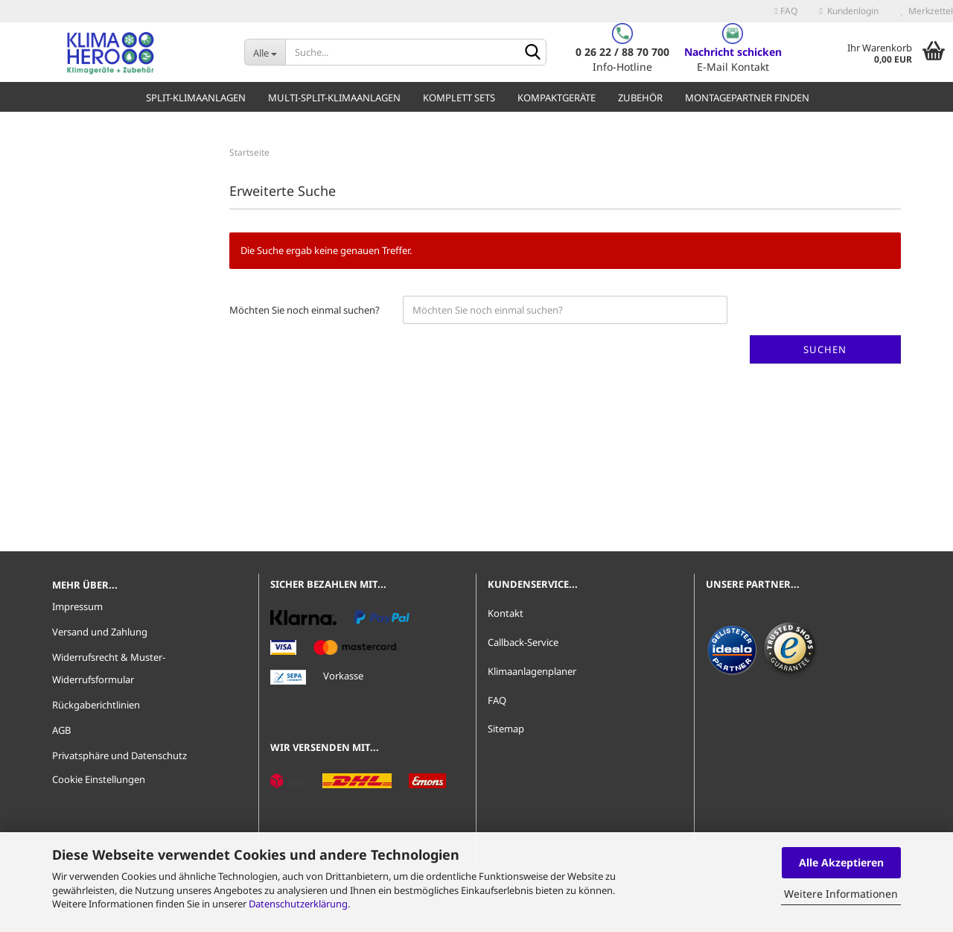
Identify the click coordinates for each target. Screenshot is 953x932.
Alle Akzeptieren (841, 862)
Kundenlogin (849, 10)
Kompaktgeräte (556, 97)
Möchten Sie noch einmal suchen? (304, 310)
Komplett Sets (459, 97)
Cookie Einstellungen (98, 779)
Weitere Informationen (841, 894)
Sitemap (506, 728)
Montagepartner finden (747, 97)
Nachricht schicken (733, 52)
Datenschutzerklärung (298, 903)
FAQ (785, 10)
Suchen (825, 349)
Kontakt (505, 613)
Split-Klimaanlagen (196, 97)
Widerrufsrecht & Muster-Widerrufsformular (108, 668)
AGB (61, 730)
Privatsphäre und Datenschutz (119, 755)
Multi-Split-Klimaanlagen (334, 97)
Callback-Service (523, 642)
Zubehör (640, 97)
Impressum (77, 606)
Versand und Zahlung (99, 631)
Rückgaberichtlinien (96, 704)
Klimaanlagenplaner (532, 671)
